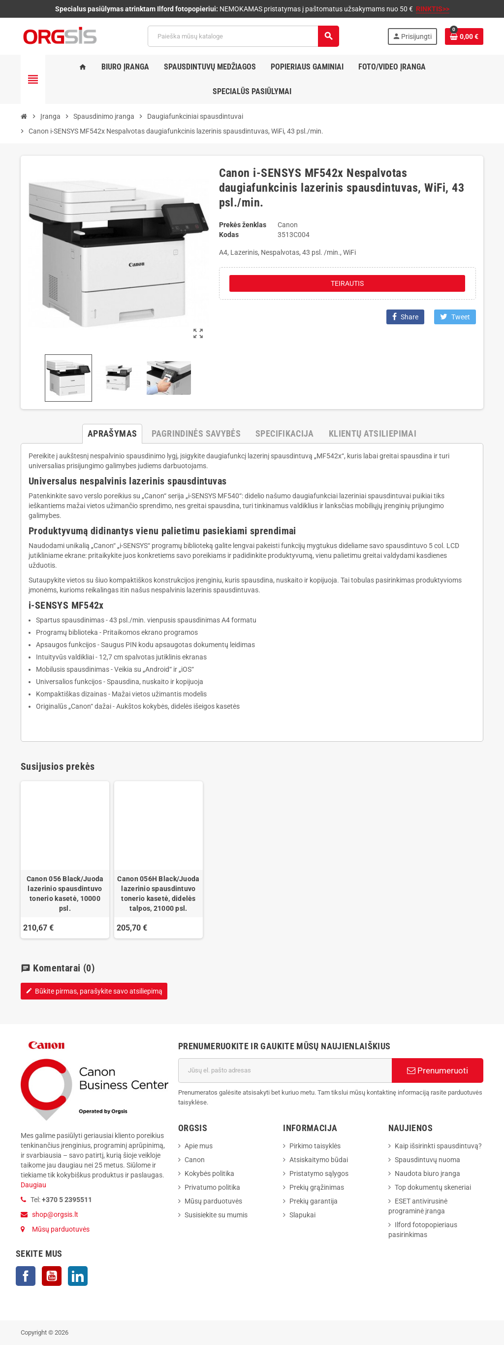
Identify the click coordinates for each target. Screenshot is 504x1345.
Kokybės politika (209, 1173)
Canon (195, 1160)
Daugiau (33, 1185)
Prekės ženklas (242, 225)
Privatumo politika (212, 1187)
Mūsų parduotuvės (61, 1229)
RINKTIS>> (432, 9)
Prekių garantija (313, 1201)
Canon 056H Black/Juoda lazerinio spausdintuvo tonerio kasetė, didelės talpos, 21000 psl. (158, 893)
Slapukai (302, 1215)
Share (405, 316)
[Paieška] (243, 36)
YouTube (52, 1276)
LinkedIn (78, 1276)
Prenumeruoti (437, 1070)
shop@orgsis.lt (55, 1214)
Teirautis (347, 283)
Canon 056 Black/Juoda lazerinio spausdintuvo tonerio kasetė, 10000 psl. (65, 893)
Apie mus (199, 1146)
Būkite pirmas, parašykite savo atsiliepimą (94, 991)
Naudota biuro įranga (427, 1173)
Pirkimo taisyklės (315, 1146)
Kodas (229, 235)
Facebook (25, 1276)
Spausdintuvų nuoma (427, 1160)
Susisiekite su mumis (216, 1215)
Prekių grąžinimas (316, 1187)
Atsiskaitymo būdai (318, 1160)
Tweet (455, 316)
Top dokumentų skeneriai (433, 1187)
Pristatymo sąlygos (318, 1173)
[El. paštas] (285, 1070)
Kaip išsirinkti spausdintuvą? (438, 1146)
